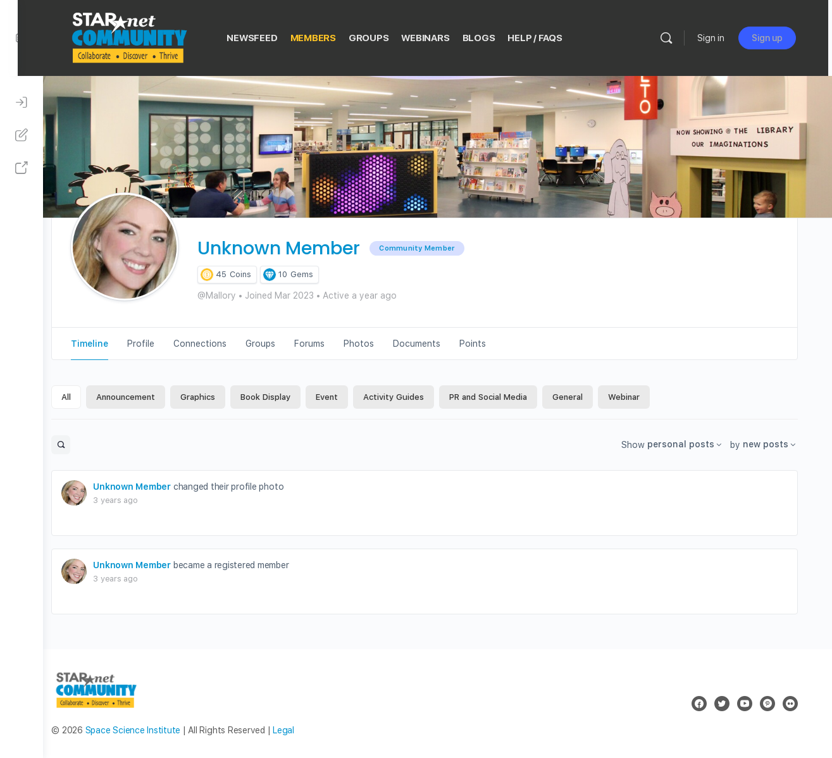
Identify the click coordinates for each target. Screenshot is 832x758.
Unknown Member (149, 487)
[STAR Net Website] (21, 168)
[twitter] (730, 703)
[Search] (677, 38)
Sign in (721, 38)
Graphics (214, 397)
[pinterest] (776, 703)
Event (344, 397)
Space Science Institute (149, 730)
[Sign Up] (21, 135)
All (83, 397)
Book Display (282, 397)
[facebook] (708, 703)
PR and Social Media (505, 397)
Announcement (142, 397)
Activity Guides (410, 397)
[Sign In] (21, 102)
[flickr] (799, 703)
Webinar (641, 397)
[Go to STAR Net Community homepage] (147, 36)
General (584, 397)
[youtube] (753, 703)
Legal (300, 730)
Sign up (777, 38)
